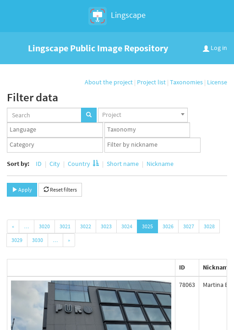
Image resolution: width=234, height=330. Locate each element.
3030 (37, 239)
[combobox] (143, 115)
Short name (122, 164)
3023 (106, 226)
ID (38, 164)
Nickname (159, 164)
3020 (44, 226)
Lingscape (117, 16)
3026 (168, 226)
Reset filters (60, 189)
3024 (126, 226)
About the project (109, 82)
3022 (85, 226)
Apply (22, 189)
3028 (209, 226)
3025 (147, 226)
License (217, 82)
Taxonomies (186, 82)
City (54, 164)
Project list (151, 82)
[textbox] (57, 129)
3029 (16, 239)
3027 (188, 226)
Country (83, 164)
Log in (215, 48)
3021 (65, 226)
